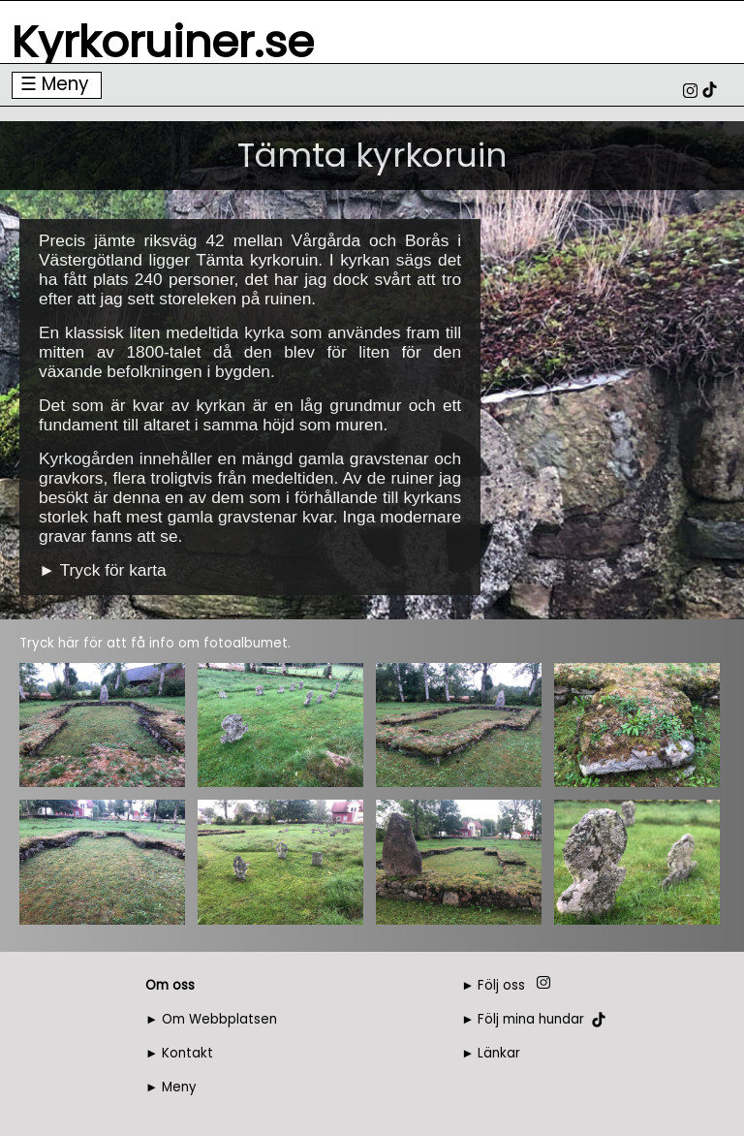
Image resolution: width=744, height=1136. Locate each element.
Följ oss (501, 985)
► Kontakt (179, 1053)
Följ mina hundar (531, 1019)
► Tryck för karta (103, 570)
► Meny (171, 1087)
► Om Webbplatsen (211, 1019)
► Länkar (490, 1053)
